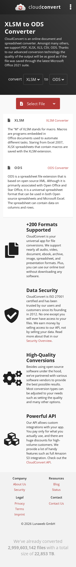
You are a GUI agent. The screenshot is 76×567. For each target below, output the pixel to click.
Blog (56, 484)
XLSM (31, 79)
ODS (56, 79)
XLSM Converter (57, 120)
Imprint (19, 514)
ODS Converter (58, 168)
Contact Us (56, 503)
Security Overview (39, 341)
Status (56, 490)
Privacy (20, 503)
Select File (32, 103)
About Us (19, 484)
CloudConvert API (38, 462)
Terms (19, 509)
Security (19, 490)
